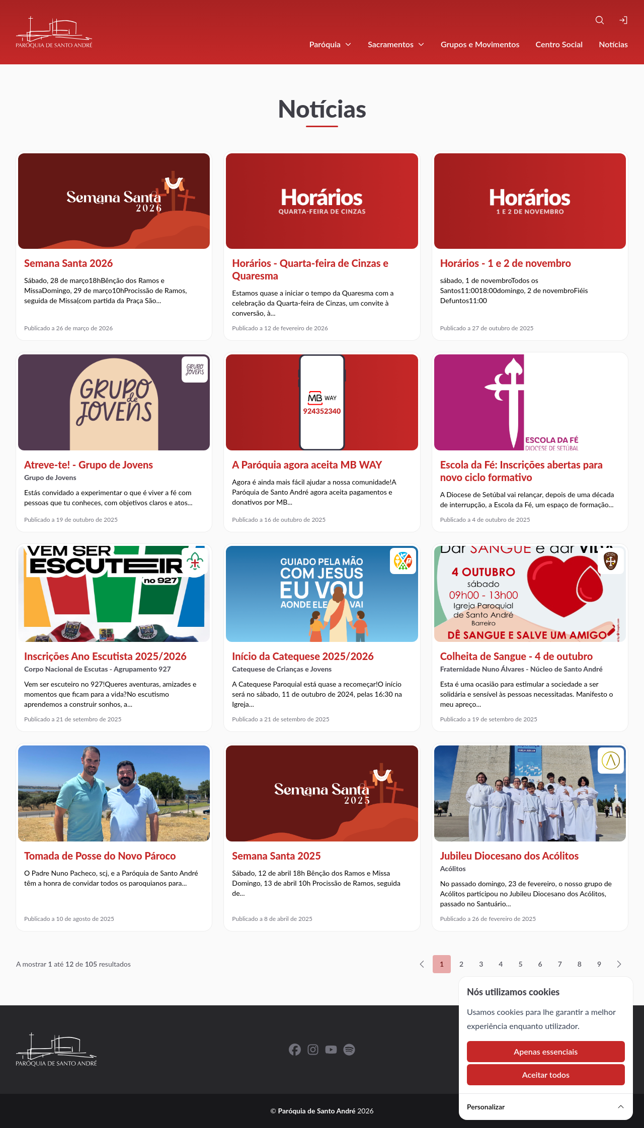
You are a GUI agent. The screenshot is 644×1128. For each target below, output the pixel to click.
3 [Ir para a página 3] (481, 964)
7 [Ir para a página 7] (560, 964)
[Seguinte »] (619, 964)
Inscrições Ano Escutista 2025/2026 (105, 656)
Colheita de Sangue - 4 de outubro (516, 656)
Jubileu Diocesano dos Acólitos (509, 856)
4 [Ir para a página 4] (501, 964)
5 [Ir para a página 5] (520, 964)
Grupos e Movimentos (480, 44)
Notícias (613, 44)
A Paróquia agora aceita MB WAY (307, 464)
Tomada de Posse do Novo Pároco (100, 856)
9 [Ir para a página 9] (599, 964)
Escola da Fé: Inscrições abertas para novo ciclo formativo (521, 470)
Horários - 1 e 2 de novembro (505, 263)
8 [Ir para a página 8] (580, 964)
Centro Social (559, 44)
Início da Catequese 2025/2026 (303, 656)
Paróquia (330, 44)
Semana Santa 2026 (68, 263)
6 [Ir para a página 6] (540, 964)
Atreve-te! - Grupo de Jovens (88, 464)
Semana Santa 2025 (276, 856)
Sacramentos (396, 44)
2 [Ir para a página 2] (461, 964)
